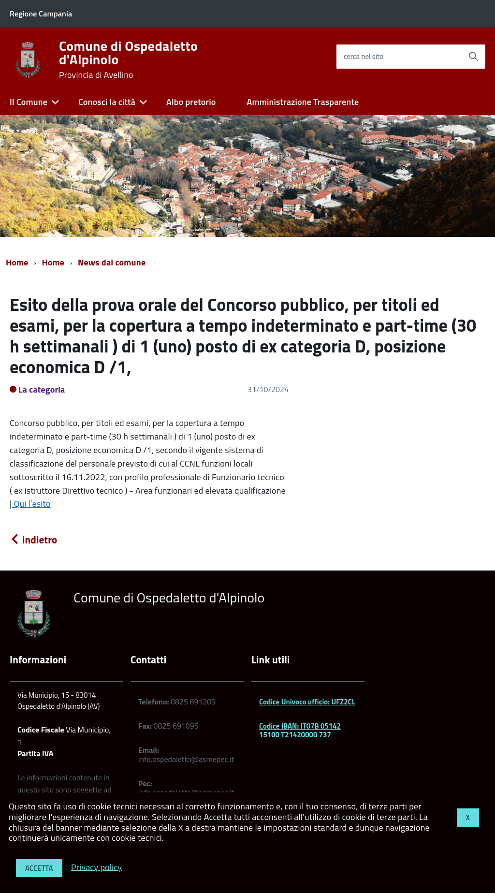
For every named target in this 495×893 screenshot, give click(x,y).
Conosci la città (106, 101)
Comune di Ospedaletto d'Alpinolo (128, 59)
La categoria (41, 389)
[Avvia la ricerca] (473, 56)
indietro (33, 539)
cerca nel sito (363, 56)
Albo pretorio (191, 101)
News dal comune (112, 262)
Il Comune (28, 101)
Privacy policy (96, 866)
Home (17, 262)
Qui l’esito (31, 503)
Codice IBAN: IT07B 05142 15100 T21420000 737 (300, 730)
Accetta (39, 868)
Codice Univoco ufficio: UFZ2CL (307, 701)
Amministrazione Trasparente (303, 101)
